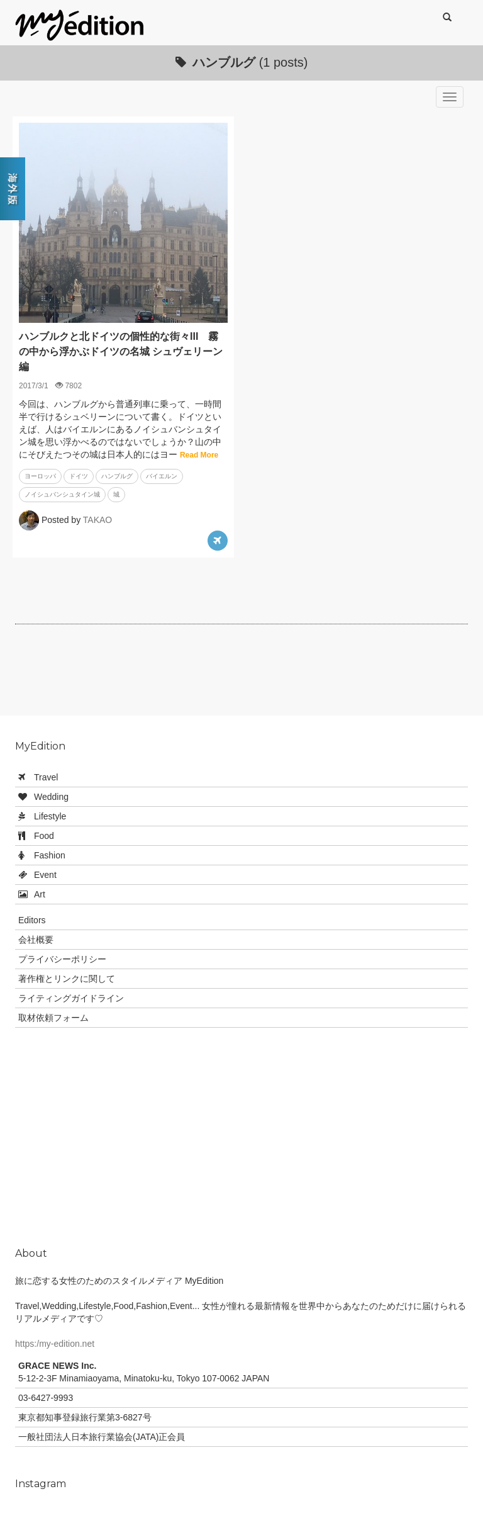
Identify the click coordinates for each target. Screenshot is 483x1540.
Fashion (49, 855)
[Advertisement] (244, 674)
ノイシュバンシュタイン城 (62, 494)
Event (45, 875)
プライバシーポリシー (62, 959)
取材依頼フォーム (53, 1018)
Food (44, 836)
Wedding (51, 797)
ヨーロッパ (40, 476)
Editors (32, 920)
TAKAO (97, 520)
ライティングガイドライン (71, 998)
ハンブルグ (117, 476)
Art (39, 894)
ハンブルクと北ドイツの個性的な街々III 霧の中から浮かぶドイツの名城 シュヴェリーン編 (121, 351)
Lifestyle (50, 816)
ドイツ (78, 476)
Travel (46, 777)
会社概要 (35, 940)
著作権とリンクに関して (66, 979)
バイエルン (161, 476)
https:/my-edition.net (54, 1344)
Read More (199, 455)
